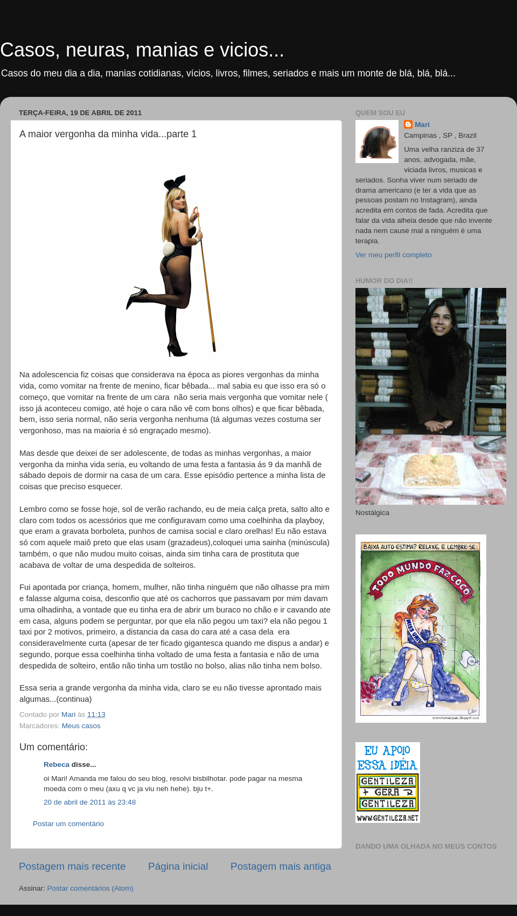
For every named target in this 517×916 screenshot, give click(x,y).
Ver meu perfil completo (393, 255)
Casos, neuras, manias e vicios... (142, 50)
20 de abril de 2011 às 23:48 (90, 802)
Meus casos (81, 726)
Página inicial (178, 866)
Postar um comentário (68, 824)
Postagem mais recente (72, 866)
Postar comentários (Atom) (90, 888)
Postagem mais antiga (280, 866)
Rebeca (56, 764)
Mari (422, 125)
